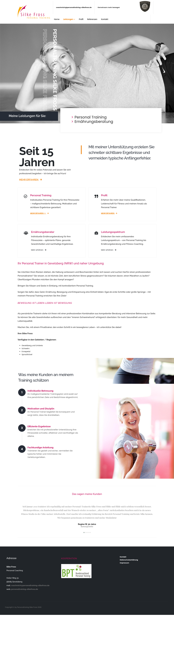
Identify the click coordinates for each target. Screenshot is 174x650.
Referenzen (92, 19)
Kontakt (104, 19)
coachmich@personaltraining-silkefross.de (74, 7)
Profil (81, 19)
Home (56, 19)
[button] (84, 532)
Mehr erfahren (30, 179)
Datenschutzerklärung (129, 560)
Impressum (124, 563)
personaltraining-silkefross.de (24, 589)
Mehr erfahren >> (39, 213)
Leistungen (68, 19)
